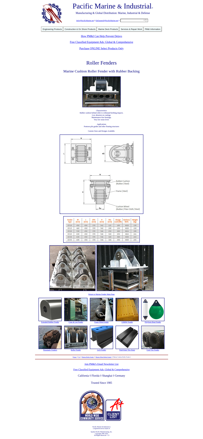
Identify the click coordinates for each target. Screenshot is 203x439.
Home (74, 357)
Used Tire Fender (153, 350)
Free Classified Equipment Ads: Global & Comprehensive (101, 42)
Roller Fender (76, 350)
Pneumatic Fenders (50, 350)
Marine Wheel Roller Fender (103, 357)
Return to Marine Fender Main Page (101, 294)
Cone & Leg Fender (76, 322)
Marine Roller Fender (88, 357)
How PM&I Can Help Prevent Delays (101, 36)
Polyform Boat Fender (153, 322)
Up (79, 357)
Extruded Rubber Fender (50, 322)
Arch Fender (101, 350)
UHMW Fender (127, 322)
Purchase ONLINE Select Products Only (101, 48)
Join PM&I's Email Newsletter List (101, 364)
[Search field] (134, 20)
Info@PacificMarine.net (85, 21)
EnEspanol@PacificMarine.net (107, 21)
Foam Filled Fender (101, 322)
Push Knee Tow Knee (127, 350)
